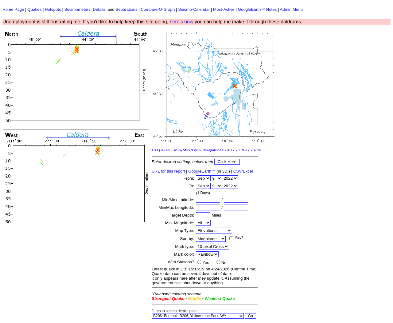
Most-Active (224, 9)
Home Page (13, 9)
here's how (181, 21)
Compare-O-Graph (158, 9)
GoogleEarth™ (201, 171)
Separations (126, 9)
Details (99, 9)
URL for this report (168, 171)
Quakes (34, 9)
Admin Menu (291, 9)
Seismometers (77, 9)
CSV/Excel (243, 171)
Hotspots (53, 9)
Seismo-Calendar (194, 9)
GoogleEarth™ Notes (257, 9)
